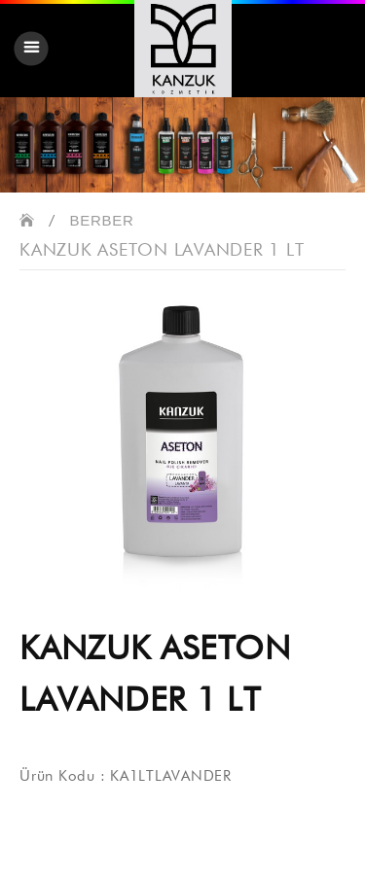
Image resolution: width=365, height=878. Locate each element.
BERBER (102, 220)
